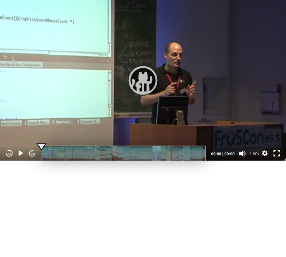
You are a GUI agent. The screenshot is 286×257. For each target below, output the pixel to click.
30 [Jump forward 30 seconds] (32, 153)
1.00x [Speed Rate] (255, 154)
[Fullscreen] (276, 153)
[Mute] (242, 153)
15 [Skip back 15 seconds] (9, 153)
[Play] (20, 153)
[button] (143, 80)
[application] (143, 80)
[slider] (123, 153)
